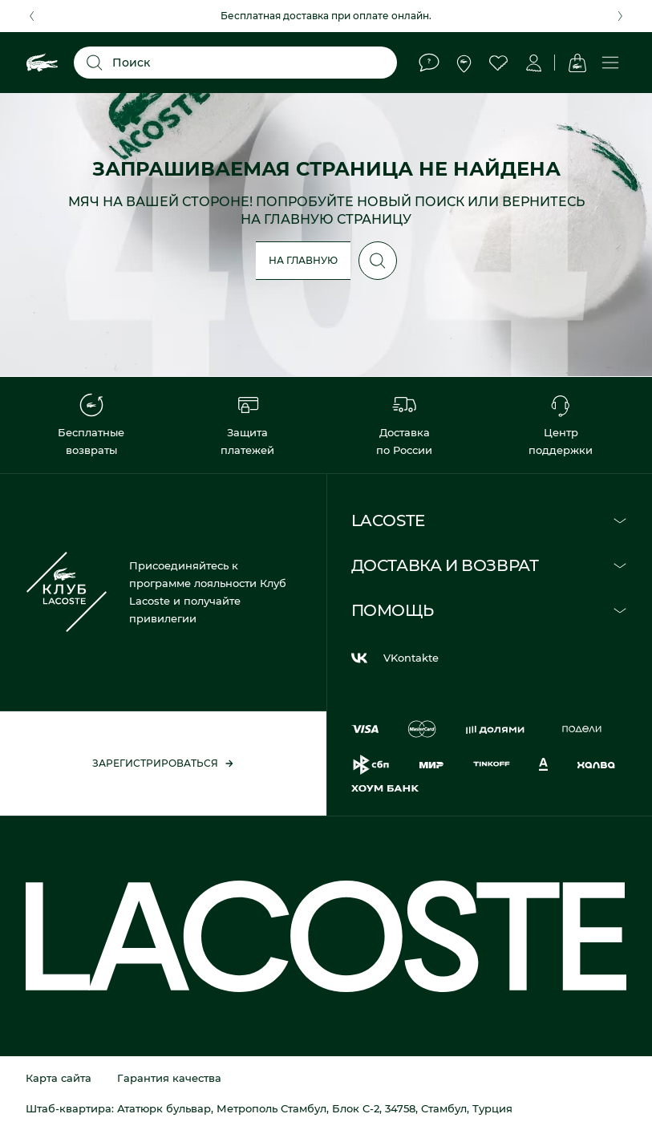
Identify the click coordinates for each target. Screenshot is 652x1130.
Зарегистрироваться (163, 763)
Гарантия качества (169, 1077)
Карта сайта (58, 1077)
